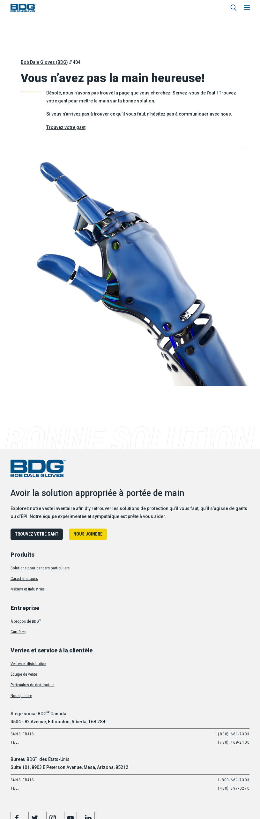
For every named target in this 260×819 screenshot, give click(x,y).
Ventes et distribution (28, 663)
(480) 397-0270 (233, 788)
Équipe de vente (24, 674)
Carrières (18, 631)
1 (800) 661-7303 (232, 734)
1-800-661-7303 (233, 780)
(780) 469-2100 (233, 742)
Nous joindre (87, 534)
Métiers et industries (28, 589)
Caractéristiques (24, 578)
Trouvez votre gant (65, 127)
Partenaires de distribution (33, 684)
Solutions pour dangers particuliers (40, 568)
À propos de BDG (26, 621)
